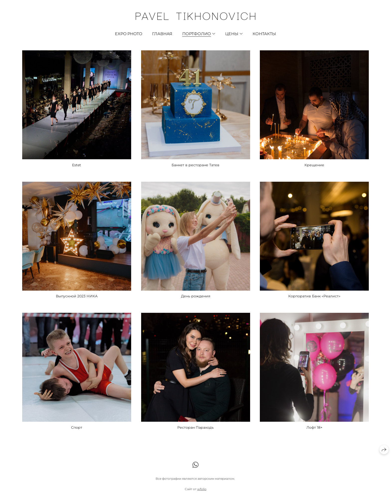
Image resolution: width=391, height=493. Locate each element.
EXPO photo (128, 33)
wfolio (201, 491)
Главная (162, 33)
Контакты (264, 33)
